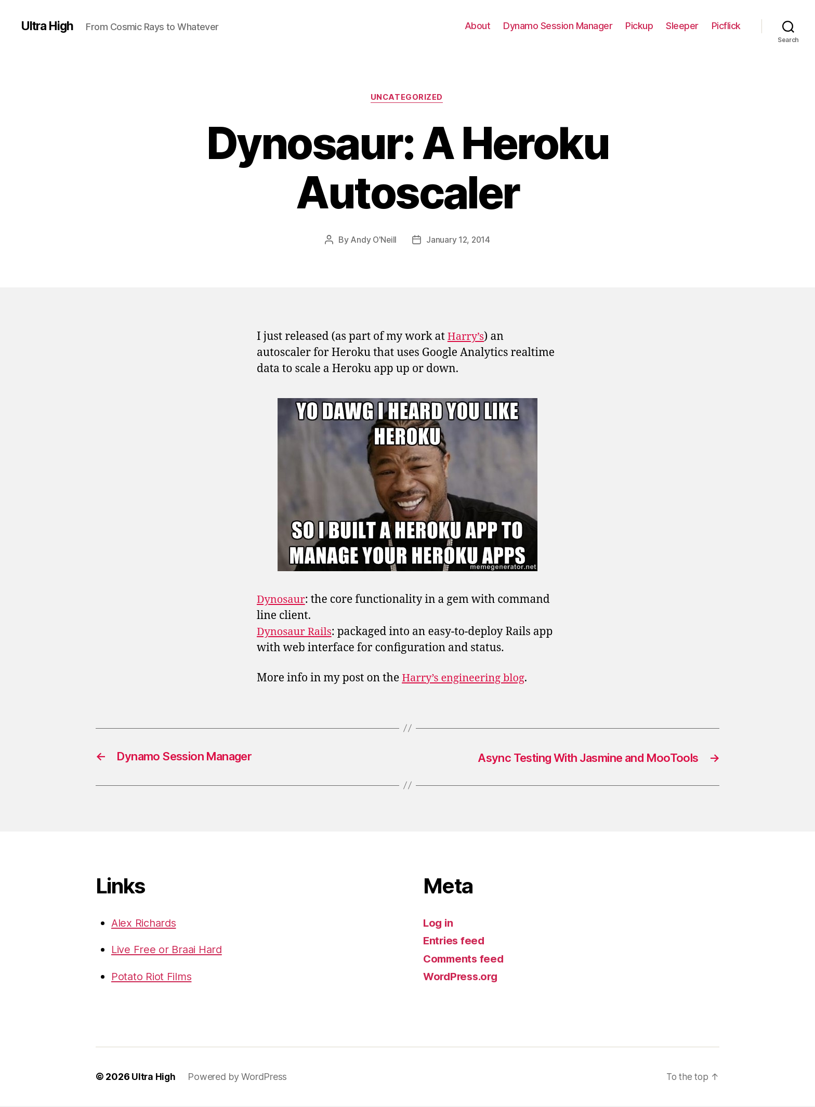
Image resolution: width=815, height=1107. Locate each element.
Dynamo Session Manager (557, 25)
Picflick (726, 25)
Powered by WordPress (238, 1077)
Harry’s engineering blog (466, 678)
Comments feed (465, 959)
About (478, 25)
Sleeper (682, 25)
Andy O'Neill (373, 240)
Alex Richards (145, 923)
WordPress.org (462, 977)
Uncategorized (407, 98)
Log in (438, 923)
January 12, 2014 (459, 240)
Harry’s (467, 338)
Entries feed (455, 941)
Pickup (639, 25)
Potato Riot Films (152, 976)
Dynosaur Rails (296, 633)
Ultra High (49, 26)
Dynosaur (282, 601)
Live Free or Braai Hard (169, 950)
